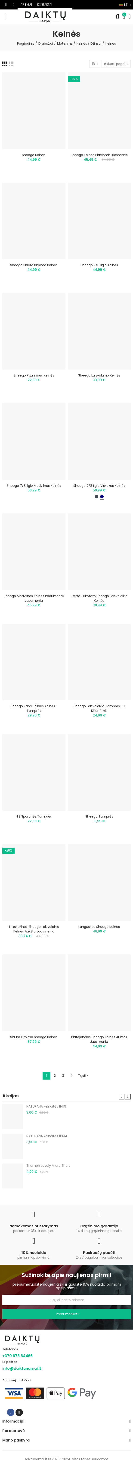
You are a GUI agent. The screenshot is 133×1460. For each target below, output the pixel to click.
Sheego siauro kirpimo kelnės (34, 265)
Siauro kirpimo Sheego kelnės (34, 1037)
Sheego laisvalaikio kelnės (99, 375)
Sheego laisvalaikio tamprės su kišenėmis (99, 708)
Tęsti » (83, 1075)
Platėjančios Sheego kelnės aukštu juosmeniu (99, 1039)
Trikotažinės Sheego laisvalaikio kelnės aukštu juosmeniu (34, 929)
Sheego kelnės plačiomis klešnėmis (99, 155)
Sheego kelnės (34, 155)
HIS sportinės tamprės (34, 816)
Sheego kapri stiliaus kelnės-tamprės (34, 708)
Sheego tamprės (99, 816)
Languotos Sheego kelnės (99, 926)
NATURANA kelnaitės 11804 (46, 1136)
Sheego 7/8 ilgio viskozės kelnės (99, 485)
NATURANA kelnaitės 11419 (46, 1106)
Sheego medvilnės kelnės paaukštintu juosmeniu (34, 598)
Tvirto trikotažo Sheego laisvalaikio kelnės (99, 598)
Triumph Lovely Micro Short (48, 1165)
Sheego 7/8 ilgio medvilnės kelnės (34, 485)
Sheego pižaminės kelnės (34, 375)
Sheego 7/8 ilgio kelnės (99, 265)
